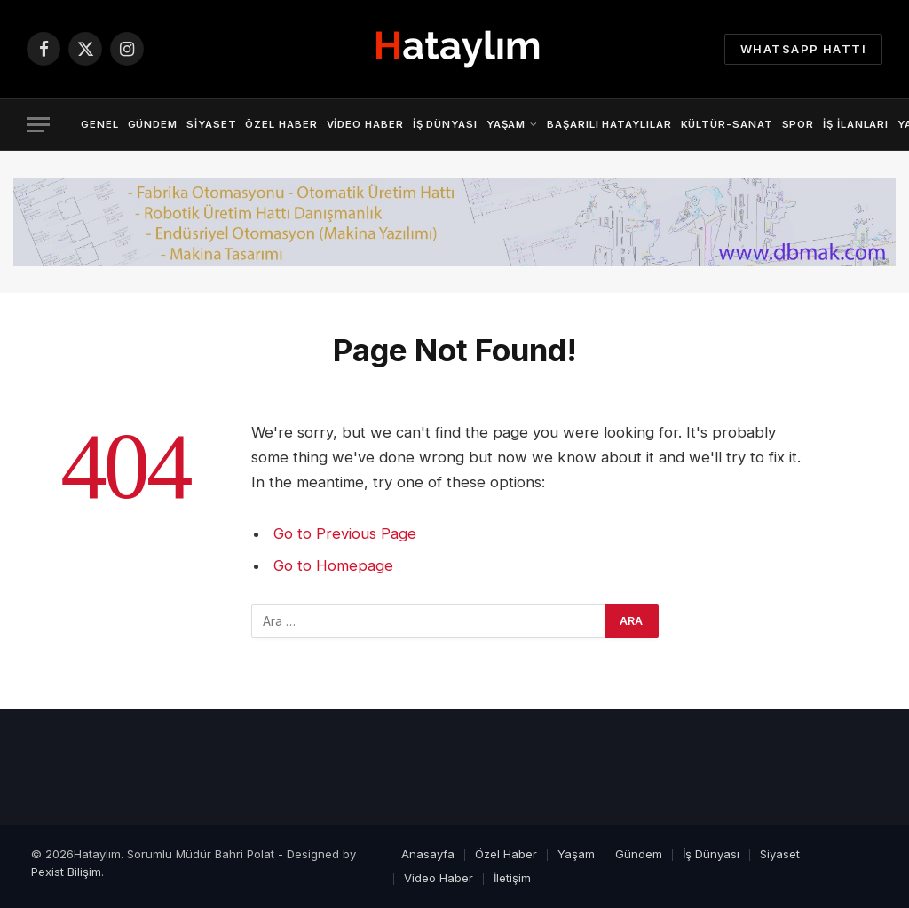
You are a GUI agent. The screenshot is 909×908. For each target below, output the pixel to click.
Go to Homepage (333, 565)
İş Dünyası (445, 124)
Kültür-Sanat (727, 124)
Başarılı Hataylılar (609, 124)
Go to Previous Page (344, 533)
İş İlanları (856, 124)
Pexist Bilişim (66, 872)
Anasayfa (427, 854)
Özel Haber (281, 124)
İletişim (512, 878)
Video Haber (365, 124)
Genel (100, 124)
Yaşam (506, 124)
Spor (798, 124)
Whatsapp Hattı (803, 49)
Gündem (153, 124)
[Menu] (38, 125)
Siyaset (211, 124)
